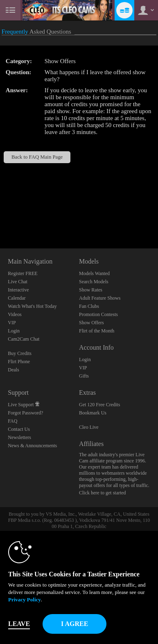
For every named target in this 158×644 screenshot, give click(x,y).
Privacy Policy (24, 599)
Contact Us (19, 429)
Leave (19, 623)
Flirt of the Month (96, 331)
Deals (13, 370)
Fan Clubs (89, 306)
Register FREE (22, 273)
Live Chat (17, 281)
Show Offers (91, 322)
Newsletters (19, 437)
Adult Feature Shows (99, 298)
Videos (14, 314)
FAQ (12, 421)
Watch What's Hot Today (32, 306)
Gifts (84, 376)
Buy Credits (20, 353)
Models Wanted (94, 273)
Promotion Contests (98, 314)
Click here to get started (102, 493)
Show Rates (90, 290)
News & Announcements (32, 445)
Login (14, 331)
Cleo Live (89, 427)
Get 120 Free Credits (99, 404)
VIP (12, 322)
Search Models (93, 281)
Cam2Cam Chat (23, 339)
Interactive (18, 290)
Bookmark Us (92, 413)
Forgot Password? (25, 413)
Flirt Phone (19, 361)
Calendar (16, 298)
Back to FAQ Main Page (37, 157)
